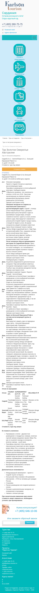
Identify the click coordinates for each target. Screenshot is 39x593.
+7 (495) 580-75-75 (12, 24)
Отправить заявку (19, 169)
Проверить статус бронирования (13, 539)
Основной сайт (7, 553)
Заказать (29, 522)
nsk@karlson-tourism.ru (8, 573)
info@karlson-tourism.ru (9, 563)
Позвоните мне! (10, 30)
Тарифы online (7, 567)
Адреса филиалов (11, 32)
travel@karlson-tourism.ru (10, 535)
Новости (5, 545)
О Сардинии (6, 543)
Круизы (4, 555)
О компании (6, 541)
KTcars (4, 565)
